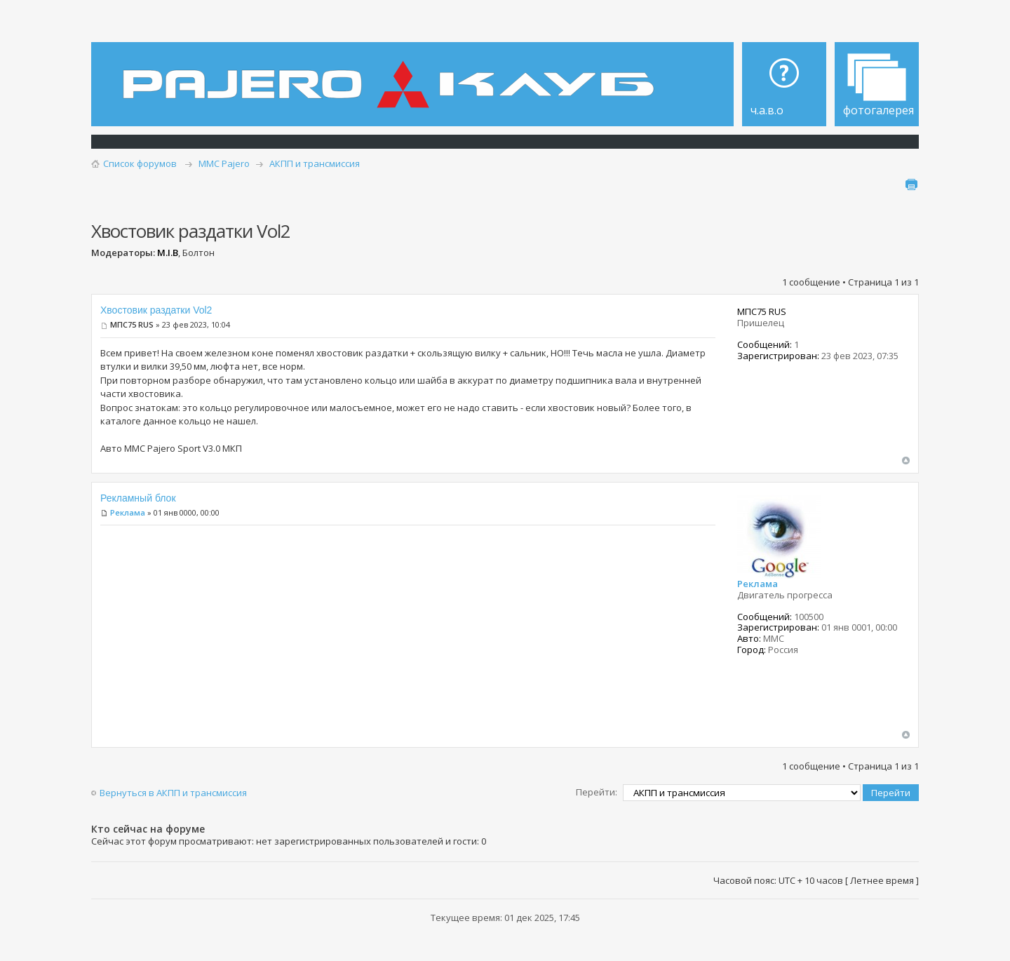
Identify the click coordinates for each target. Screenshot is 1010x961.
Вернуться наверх (906, 460)
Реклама (127, 512)
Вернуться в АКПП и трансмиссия (173, 792)
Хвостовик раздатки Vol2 (156, 310)
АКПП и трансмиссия (314, 163)
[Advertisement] (407, 632)
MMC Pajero (224, 163)
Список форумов (140, 163)
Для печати (911, 184)
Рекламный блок (138, 498)
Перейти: (596, 792)
